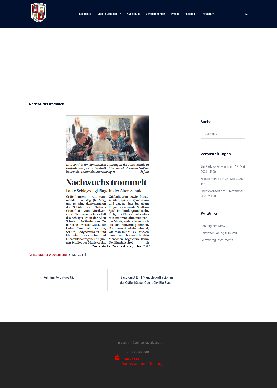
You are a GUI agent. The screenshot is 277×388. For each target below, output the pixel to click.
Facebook (190, 13)
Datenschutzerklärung (147, 343)
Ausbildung (133, 13)
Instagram (208, 13)
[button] (246, 13)
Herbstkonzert (210, 191)
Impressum (122, 343)
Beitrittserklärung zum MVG (219, 233)
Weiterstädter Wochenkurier (49, 255)
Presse (175, 13)
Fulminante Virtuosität (58, 277)
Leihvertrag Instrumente (217, 240)
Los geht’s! (85, 13)
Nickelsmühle (210, 179)
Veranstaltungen (156, 13)
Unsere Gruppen (107, 13)
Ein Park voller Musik (215, 166)
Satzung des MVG (213, 226)
